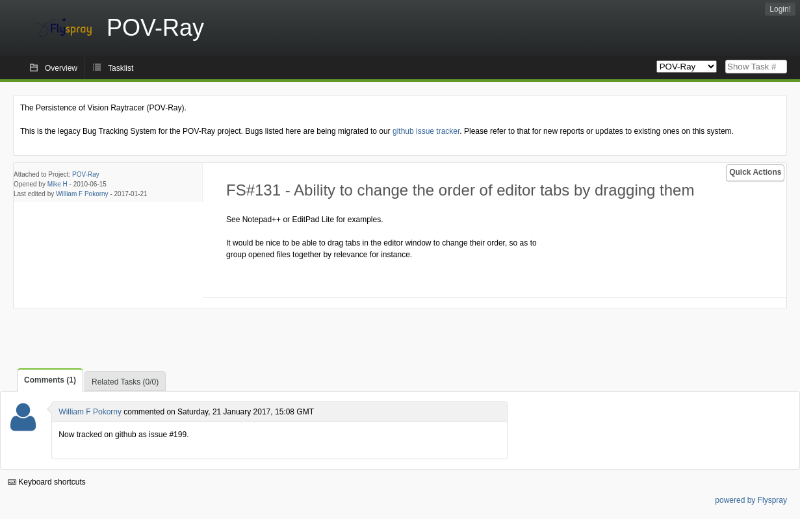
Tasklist (120, 68)
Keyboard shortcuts (47, 482)
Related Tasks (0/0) (125, 381)
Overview (61, 68)
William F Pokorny (82, 193)
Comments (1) (50, 380)
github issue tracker (426, 131)
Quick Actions (755, 172)
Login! (780, 9)
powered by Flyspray (751, 500)
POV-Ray (85, 174)
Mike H (57, 184)
